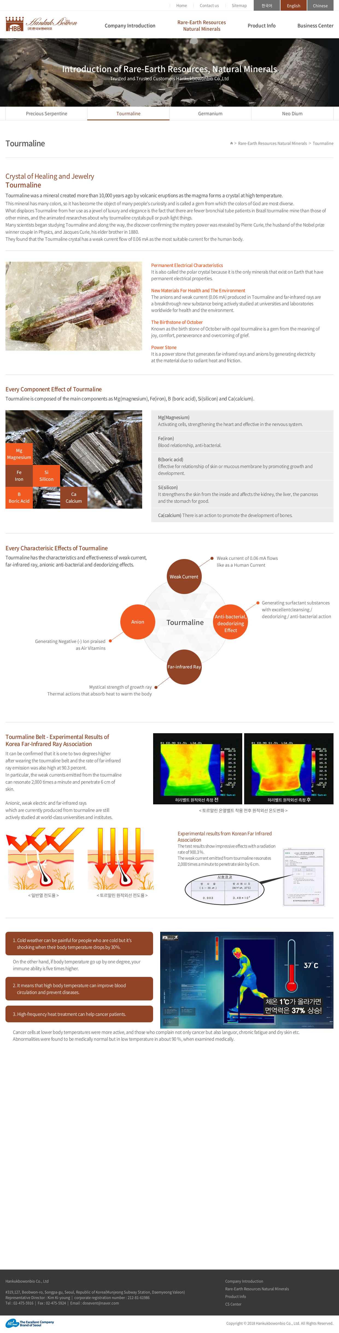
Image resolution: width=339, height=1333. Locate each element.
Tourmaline (128, 113)
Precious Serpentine (46, 113)
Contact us (209, 5)
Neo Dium (292, 113)
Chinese (320, 5)
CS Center (233, 1303)
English (293, 5)
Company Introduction (130, 25)
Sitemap (239, 5)
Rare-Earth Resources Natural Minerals (257, 1288)
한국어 (267, 5)
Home (181, 5)
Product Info (262, 25)
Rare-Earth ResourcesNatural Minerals (201, 25)
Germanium (210, 113)
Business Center (315, 25)
